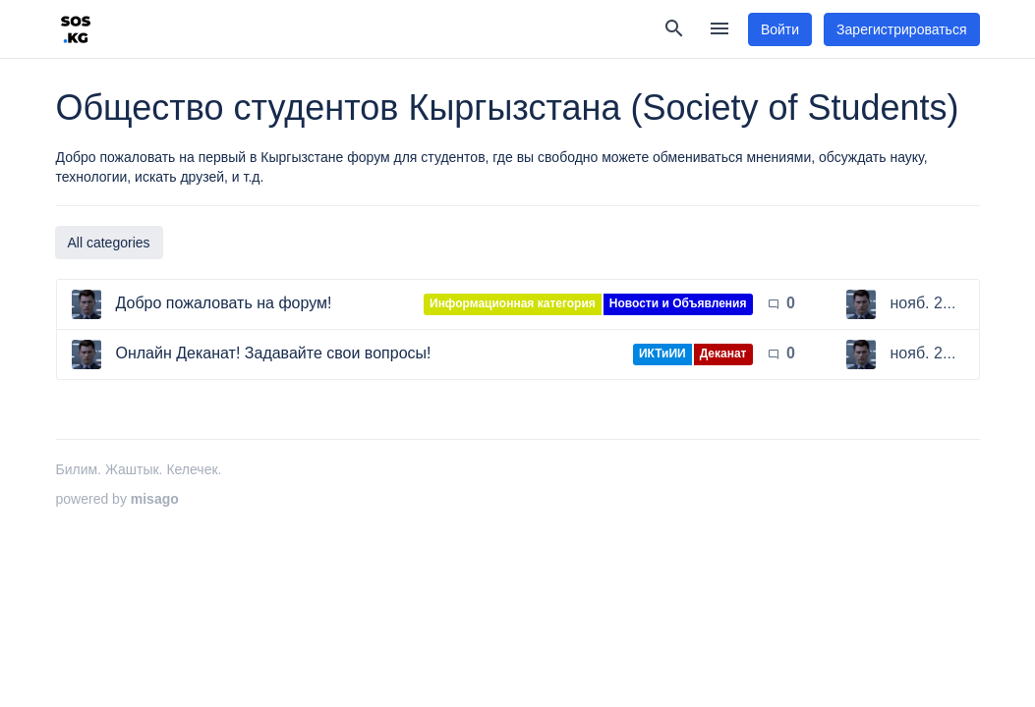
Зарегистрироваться (901, 29)
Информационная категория (513, 303)
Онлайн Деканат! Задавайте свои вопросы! (273, 353)
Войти (780, 29)
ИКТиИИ (662, 353)
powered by (117, 499)
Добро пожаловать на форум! (224, 303)
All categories (109, 242)
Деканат (723, 353)
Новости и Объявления (678, 303)
